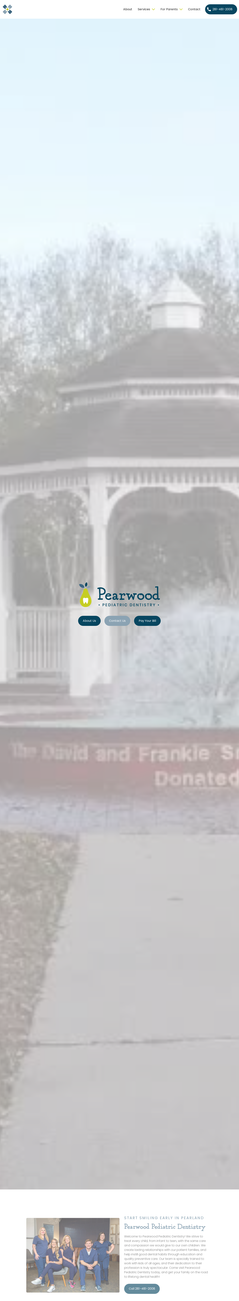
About (127, 9)
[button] (146, 9)
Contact (194, 9)
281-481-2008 (222, 9)
